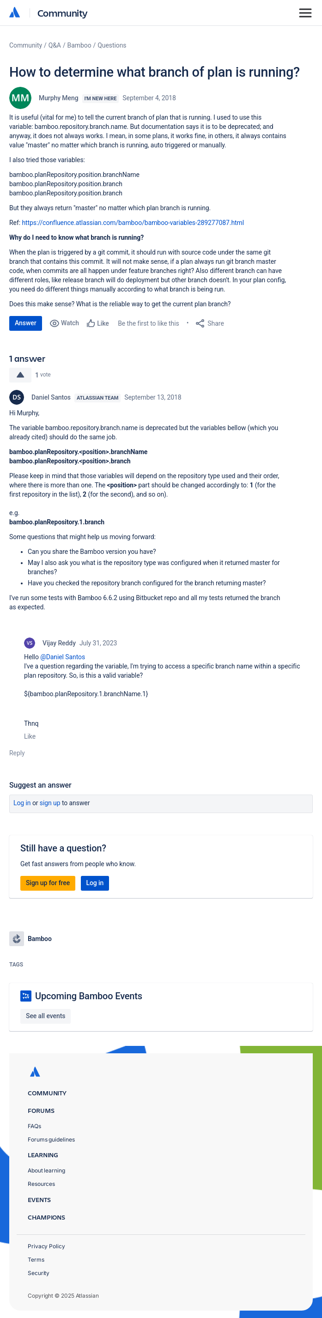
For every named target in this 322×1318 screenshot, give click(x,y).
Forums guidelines (51, 1139)
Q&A (55, 45)
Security (38, 1272)
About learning (46, 1170)
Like (30, 736)
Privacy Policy (46, 1246)
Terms (36, 1259)
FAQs (34, 1126)
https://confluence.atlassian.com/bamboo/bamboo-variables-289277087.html (133, 222)
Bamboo (79, 45)
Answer (25, 323)
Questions (111, 45)
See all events (45, 1016)
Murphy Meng (59, 98)
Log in (22, 803)
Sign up (50, 803)
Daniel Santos (51, 397)
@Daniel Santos (62, 657)
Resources (41, 1183)
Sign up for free (48, 883)
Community (62, 12)
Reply (17, 753)
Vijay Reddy (59, 643)
